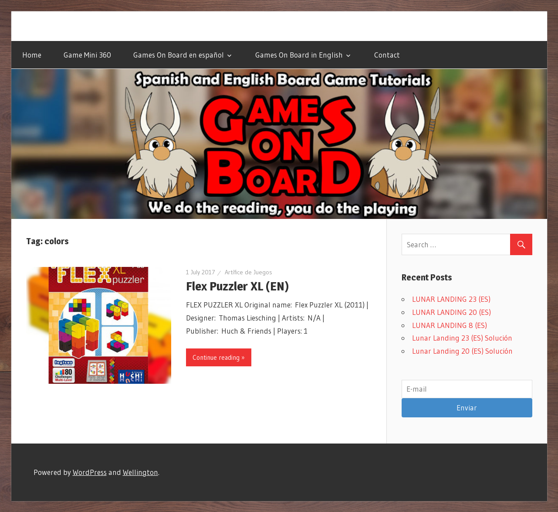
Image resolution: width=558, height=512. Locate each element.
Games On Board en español (178, 54)
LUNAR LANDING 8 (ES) (449, 325)
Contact (387, 54)
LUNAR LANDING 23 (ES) (451, 299)
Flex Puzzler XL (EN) (237, 286)
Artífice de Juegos (248, 272)
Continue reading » (219, 357)
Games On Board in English (299, 54)
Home (31, 54)
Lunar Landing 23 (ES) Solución (462, 337)
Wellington (140, 472)
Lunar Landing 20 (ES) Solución (462, 350)
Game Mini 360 (87, 54)
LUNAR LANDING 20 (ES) (451, 312)
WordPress (90, 472)
